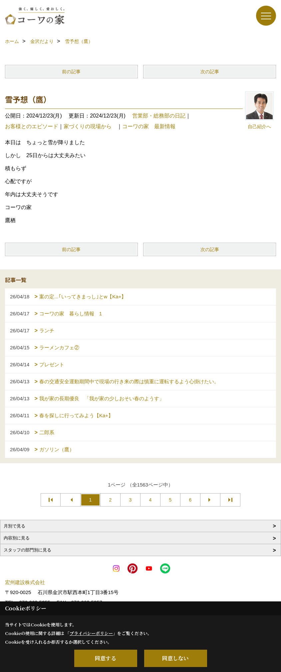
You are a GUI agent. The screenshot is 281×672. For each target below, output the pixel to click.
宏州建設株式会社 (25, 582)
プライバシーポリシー (91, 633)
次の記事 (209, 71)
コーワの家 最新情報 (148, 126)
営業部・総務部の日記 (158, 116)
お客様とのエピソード (31, 126)
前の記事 (71, 71)
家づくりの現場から (90, 126)
